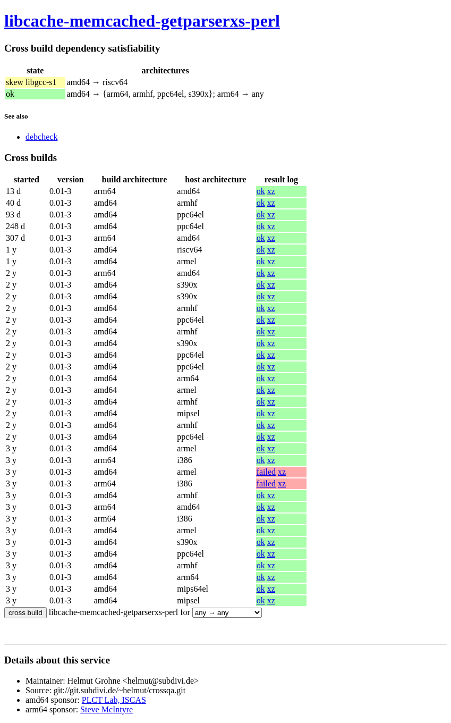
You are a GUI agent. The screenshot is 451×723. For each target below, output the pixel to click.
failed (266, 471)
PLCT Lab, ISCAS (114, 699)
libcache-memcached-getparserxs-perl (142, 20)
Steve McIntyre (106, 709)
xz (271, 191)
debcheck (41, 136)
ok (261, 191)
